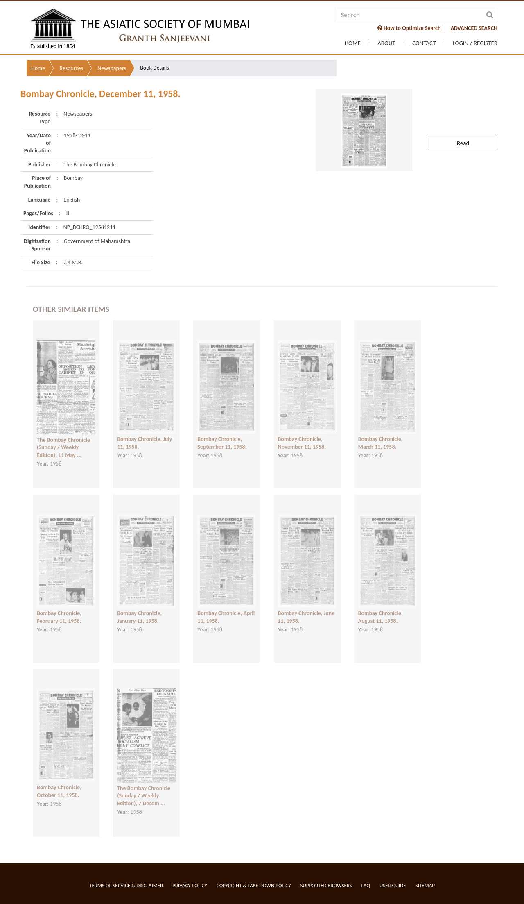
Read (463, 121)
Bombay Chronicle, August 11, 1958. (380, 608)
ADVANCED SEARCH (474, 28)
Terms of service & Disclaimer (126, 885)
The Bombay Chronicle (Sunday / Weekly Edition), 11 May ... (63, 438)
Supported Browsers (326, 885)
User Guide (392, 885)
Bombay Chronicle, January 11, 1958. (139, 608)
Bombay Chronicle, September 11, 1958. (221, 434)
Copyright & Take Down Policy (254, 885)
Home (353, 43)
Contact (424, 43)
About (386, 43)
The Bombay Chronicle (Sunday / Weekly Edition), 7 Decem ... (143, 787)
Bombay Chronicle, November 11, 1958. (302, 434)
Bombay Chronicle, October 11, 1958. (59, 782)
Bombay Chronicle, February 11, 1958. (59, 608)
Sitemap (425, 885)
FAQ (365, 885)
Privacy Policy (189, 885)
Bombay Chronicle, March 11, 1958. (380, 434)
